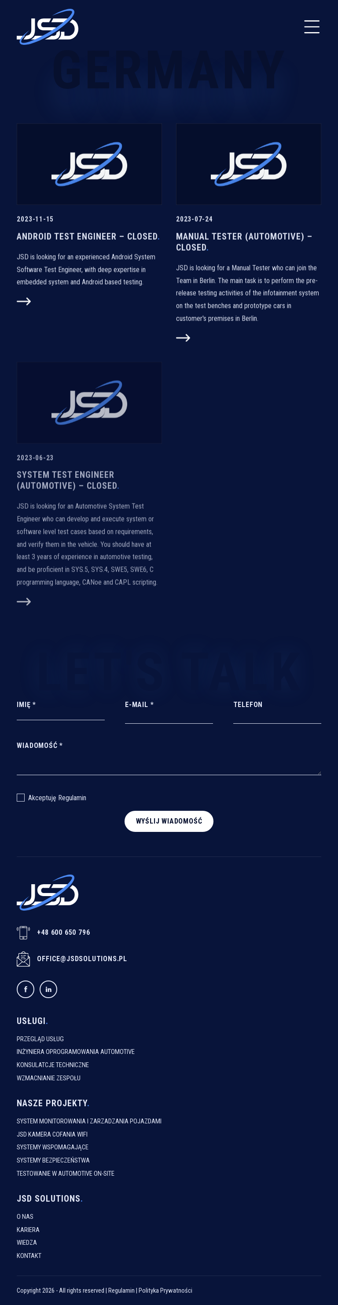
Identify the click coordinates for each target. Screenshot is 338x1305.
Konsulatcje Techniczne (53, 1065)
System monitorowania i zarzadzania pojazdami (89, 1121)
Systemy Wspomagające (52, 1147)
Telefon (248, 704)
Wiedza (27, 1243)
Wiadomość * (40, 745)
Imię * (26, 704)
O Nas (25, 1217)
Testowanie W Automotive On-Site (65, 1173)
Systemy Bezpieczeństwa (53, 1160)
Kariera (28, 1230)
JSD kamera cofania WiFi (52, 1134)
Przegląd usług (40, 1039)
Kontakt (29, 1256)
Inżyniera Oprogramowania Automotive (76, 1052)
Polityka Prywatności (165, 1290)
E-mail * (139, 704)
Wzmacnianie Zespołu (49, 1078)
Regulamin (72, 798)
